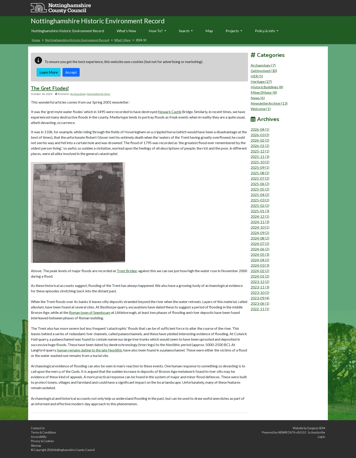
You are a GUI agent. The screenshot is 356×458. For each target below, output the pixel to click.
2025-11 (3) (260, 156)
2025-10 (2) (260, 162)
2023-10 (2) (260, 292)
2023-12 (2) (260, 281)
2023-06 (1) (260, 303)
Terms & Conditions (43, 432)
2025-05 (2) (260, 189)
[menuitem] (126, 31)
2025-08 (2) (260, 173)
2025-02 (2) (260, 205)
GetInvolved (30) (264, 70)
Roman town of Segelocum (89, 312)
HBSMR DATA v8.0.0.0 (292, 432)
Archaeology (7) (263, 65)
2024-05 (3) (260, 254)
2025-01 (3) (260, 211)
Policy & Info (266, 31)
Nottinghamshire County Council (74, 450)
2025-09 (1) (260, 167)
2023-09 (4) (260, 298)
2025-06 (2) (260, 184)
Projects (234, 31)
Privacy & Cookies (42, 441)
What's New (126, 31)
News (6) (258, 98)
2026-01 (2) (260, 145)
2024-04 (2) (260, 260)
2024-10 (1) (260, 227)
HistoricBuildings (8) (267, 87)
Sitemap (36, 445)
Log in (321, 437)
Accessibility (39, 437)
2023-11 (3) (260, 287)
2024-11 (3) (260, 222)
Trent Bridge (127, 271)
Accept (71, 72)
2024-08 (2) (260, 238)
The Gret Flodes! (50, 88)
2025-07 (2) (260, 178)
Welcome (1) (261, 109)
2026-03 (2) (260, 135)
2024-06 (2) (260, 249)
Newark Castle (169, 111)
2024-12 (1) (260, 216)
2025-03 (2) (260, 200)
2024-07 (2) (260, 243)
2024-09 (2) (260, 232)
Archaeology (78, 94)
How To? (157, 31)
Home (36, 40)
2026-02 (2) (260, 140)
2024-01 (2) (260, 276)
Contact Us (38, 428)
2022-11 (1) (260, 309)
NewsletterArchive (98, 94)
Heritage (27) (261, 81)
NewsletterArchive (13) (269, 103)
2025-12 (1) (260, 151)
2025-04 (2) (260, 194)
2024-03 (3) (260, 265)
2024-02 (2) (260, 271)
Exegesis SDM (316, 428)
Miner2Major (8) (264, 92)
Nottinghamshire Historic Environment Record (67, 31)
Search (186, 31)
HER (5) (257, 76)
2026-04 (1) (260, 129)
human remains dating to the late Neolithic (90, 350)
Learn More (49, 72)
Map (209, 31)
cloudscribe (317, 432)
